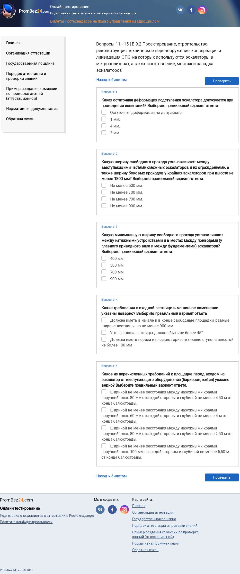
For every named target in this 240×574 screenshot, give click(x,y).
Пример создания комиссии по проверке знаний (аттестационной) (31, 93)
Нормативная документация (32, 108)
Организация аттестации (28, 53)
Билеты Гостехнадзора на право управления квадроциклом (105, 21)
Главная (13, 43)
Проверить (222, 81)
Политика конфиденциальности (26, 522)
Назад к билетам (111, 79)
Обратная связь (20, 119)
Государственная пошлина (30, 63)
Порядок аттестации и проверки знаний (26, 76)
